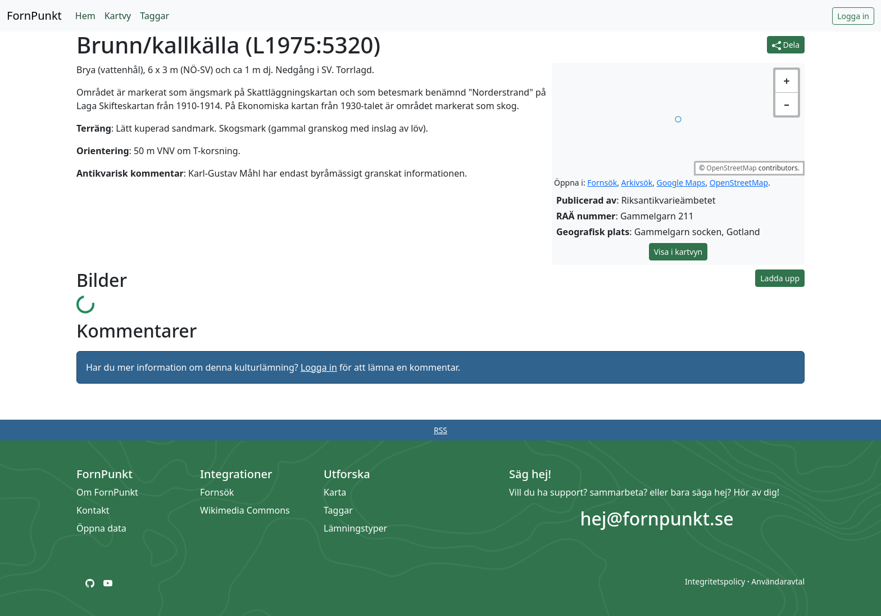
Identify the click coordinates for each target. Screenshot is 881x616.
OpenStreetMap (731, 168)
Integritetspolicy (715, 581)
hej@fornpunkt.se (656, 518)
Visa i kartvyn (678, 251)
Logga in (853, 16)
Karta (335, 492)
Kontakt (93, 510)
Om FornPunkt (107, 492)
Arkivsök (637, 182)
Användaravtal (778, 581)
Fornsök (602, 182)
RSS (440, 430)
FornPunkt (34, 15)
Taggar (154, 16)
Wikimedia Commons (245, 510)
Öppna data (101, 528)
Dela (786, 44)
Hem (85, 16)
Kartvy (118, 16)
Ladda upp (780, 278)
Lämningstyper (355, 528)
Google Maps (681, 182)
